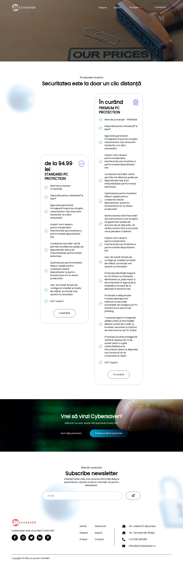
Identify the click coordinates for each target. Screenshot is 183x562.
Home (83, 526)
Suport (117, 7)
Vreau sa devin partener (109, 433)
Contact (99, 539)
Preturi (83, 539)
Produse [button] (134, 7)
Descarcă (100, 526)
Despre (103, 7)
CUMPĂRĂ (64, 313)
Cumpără (160, 7)
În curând (118, 374)
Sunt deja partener (71, 433)
